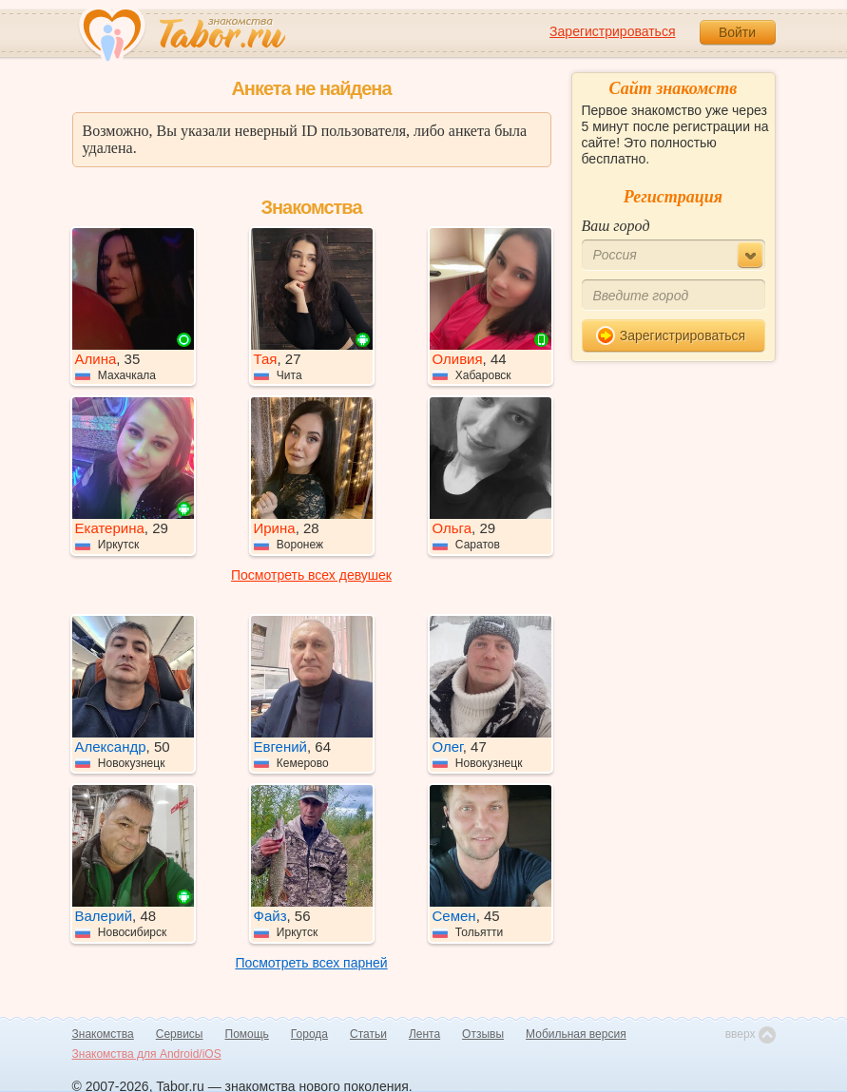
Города (309, 1034)
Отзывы (483, 1034)
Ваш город (616, 226)
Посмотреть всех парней (311, 962)
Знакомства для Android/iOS (146, 1054)
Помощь (247, 1034)
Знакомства (103, 1034)
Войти (737, 32)
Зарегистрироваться (612, 31)
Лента (424, 1034)
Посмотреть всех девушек (311, 575)
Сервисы (179, 1034)
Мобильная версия (576, 1034)
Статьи (368, 1034)
